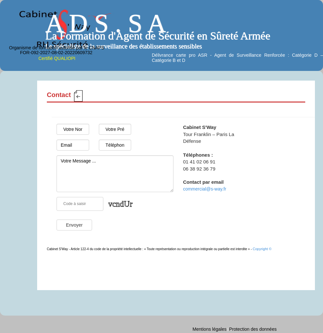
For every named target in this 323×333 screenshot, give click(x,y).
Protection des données (252, 329)
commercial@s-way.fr (204, 188)
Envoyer (74, 225)
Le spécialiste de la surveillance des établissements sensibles (123, 46)
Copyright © (262, 249)
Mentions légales (209, 329)
